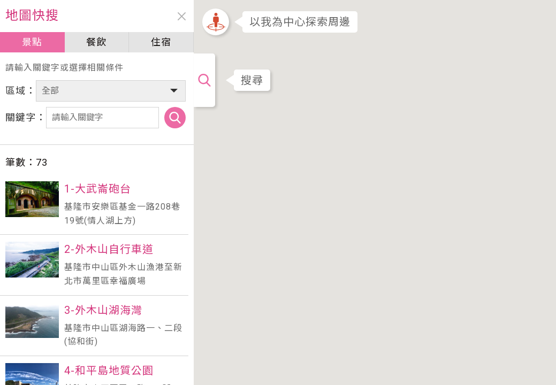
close (181, 16)
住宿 (160, 42)
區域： (20, 90)
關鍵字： (25, 117)
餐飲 (96, 42)
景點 (31, 42)
